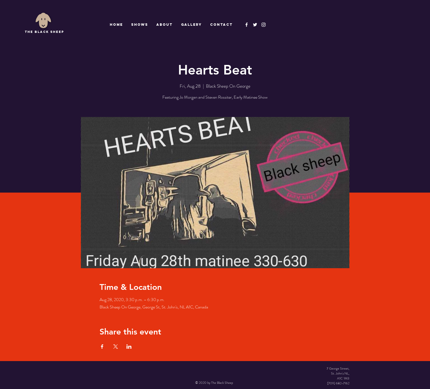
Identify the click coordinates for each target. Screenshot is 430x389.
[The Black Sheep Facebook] (246, 24)
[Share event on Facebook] (102, 346)
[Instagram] (263, 24)
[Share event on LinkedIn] (129, 346)
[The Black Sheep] (255, 24)
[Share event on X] (115, 346)
